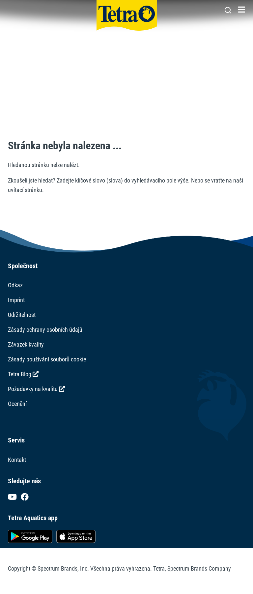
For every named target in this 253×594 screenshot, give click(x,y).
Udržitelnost (22, 314)
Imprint (16, 300)
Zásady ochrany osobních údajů (45, 329)
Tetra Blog (23, 374)
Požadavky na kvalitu (36, 388)
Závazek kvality (26, 344)
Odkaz (15, 285)
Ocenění (17, 403)
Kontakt (17, 459)
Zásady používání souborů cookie (47, 359)
